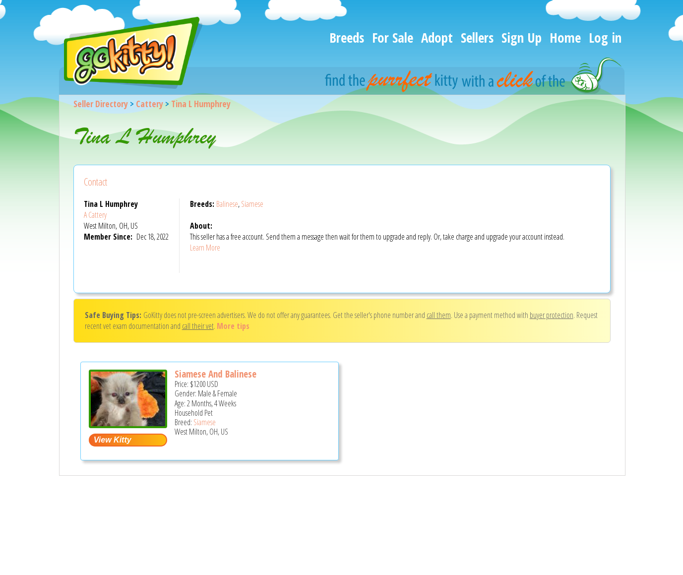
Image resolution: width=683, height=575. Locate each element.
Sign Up (521, 37)
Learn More (205, 247)
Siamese (252, 203)
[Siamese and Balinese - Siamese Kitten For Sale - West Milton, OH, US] (128, 424)
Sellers (477, 37)
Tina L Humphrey (201, 104)
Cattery (149, 104)
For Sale (392, 37)
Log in (605, 37)
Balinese (227, 203)
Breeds (346, 37)
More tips (233, 325)
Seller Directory (100, 104)
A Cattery (95, 214)
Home (565, 37)
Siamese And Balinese (215, 374)
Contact (95, 182)
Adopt (437, 37)
